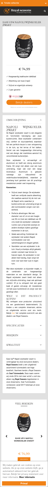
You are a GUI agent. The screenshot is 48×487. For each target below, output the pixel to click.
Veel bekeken (24, 403)
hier (13, 313)
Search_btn (45, 11)
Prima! (24, 483)
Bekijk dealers (24, 102)
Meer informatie (27, 477)
